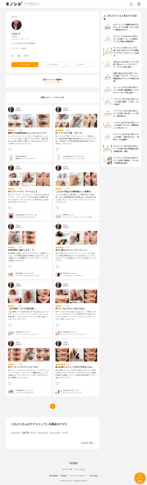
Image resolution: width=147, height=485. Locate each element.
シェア (80, 64)
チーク (33, 432)
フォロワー (52, 64)
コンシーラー (55, 432)
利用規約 (63, 476)
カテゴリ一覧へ (87, 443)
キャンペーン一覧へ (52, 82)
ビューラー (16, 432)
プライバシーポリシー (78, 476)
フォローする (25, 65)
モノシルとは (80, 469)
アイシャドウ (42, 432)
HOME (73, 463)
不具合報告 (93, 476)
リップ (64, 432)
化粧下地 (25, 432)
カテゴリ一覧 (67, 469)
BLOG (26, 56)
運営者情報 (53, 476)
